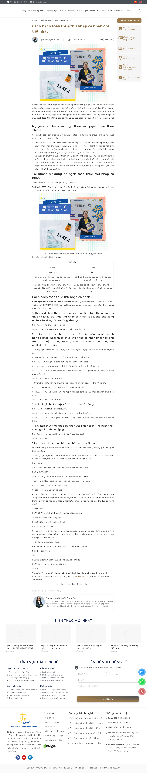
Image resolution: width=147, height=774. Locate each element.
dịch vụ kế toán (82, 576)
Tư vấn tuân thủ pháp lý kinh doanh (86, 723)
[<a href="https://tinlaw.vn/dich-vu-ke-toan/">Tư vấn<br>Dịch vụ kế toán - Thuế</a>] (120, 48)
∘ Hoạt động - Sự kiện (53, 736)
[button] (102, 39)
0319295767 (115, 768)
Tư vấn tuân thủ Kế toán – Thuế (84, 738)
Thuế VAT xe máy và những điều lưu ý (125, 647)
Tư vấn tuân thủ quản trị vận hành (85, 733)
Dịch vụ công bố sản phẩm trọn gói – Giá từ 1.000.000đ (19, 647)
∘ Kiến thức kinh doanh (54, 731)
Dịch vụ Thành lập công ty (130, 28)
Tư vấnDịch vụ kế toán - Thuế (130, 48)
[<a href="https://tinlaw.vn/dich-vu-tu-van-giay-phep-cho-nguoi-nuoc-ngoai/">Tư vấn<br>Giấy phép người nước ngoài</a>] (120, 67)
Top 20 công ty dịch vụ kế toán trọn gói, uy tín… (54, 647)
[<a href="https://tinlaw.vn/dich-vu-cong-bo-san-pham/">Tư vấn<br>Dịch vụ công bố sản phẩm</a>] (120, 77)
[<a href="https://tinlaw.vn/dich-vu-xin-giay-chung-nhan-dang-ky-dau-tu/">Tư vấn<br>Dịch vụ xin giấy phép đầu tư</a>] (120, 38)
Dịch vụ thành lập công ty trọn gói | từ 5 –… (89, 647)
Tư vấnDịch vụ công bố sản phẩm (131, 77)
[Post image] (21, 633)
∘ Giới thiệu (49, 718)
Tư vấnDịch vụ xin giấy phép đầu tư (129, 38)
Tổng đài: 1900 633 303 (18, 2)
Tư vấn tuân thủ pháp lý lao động (84, 728)
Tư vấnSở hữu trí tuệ (128, 58)
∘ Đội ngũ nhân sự (52, 722)
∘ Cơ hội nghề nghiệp (53, 740)
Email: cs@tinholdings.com (43, 2)
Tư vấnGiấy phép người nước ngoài (129, 67)
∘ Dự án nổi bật (50, 727)
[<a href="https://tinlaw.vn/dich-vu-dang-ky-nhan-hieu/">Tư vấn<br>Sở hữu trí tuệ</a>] (120, 58)
